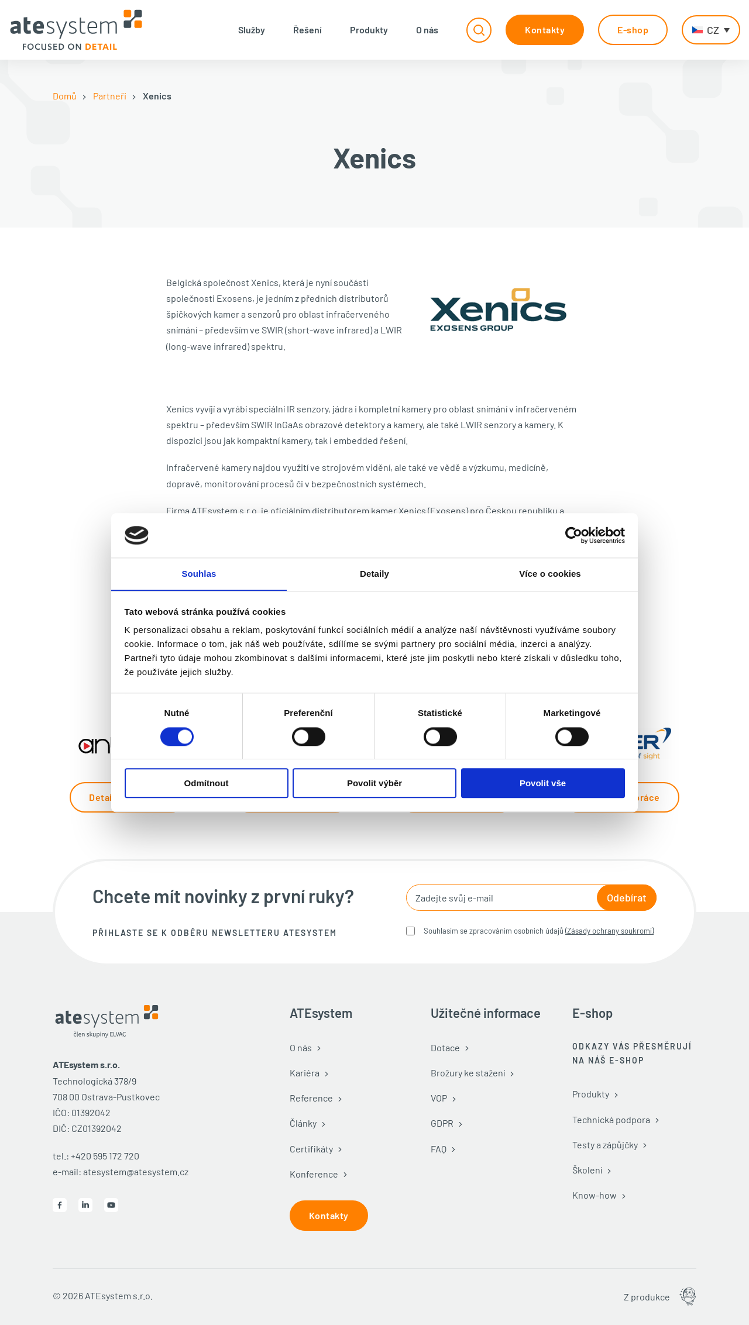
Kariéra (304, 1072)
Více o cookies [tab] (550, 574)
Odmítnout (206, 784)
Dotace (445, 1047)
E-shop (632, 29)
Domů (65, 95)
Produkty (369, 29)
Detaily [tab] (374, 574)
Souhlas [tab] (198, 574)
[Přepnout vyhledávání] (479, 30)
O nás (427, 29)
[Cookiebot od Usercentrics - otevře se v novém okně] (574, 535)
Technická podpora (611, 1119)
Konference (314, 1173)
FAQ (438, 1148)
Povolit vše (543, 784)
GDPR (442, 1122)
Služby (251, 29)
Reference (311, 1097)
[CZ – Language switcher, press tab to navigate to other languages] (711, 30)
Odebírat (627, 897)
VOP (439, 1097)
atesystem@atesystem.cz (135, 1171)
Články (303, 1122)
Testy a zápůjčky (605, 1144)
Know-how (594, 1194)
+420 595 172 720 (105, 1155)
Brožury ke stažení (468, 1072)
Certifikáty (311, 1148)
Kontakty (545, 29)
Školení (587, 1169)
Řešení (307, 29)
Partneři (109, 95)
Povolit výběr (374, 784)
